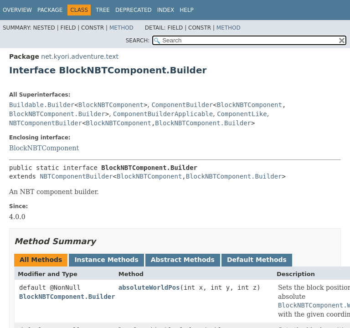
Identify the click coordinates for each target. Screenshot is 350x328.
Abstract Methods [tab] (183, 259)
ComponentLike (242, 114)
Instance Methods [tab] (106, 259)
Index (166, 10)
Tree (103, 10)
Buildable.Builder (41, 104)
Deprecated (133, 10)
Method (121, 28)
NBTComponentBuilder (45, 123)
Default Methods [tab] (257, 259)
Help (187, 10)
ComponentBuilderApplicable (163, 114)
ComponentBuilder (182, 104)
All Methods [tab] (41, 259)
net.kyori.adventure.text (79, 56)
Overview (17, 10)
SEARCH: (138, 40)
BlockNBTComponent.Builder (57, 114)
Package (49, 10)
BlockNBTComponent (111, 104)
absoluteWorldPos (149, 287)
